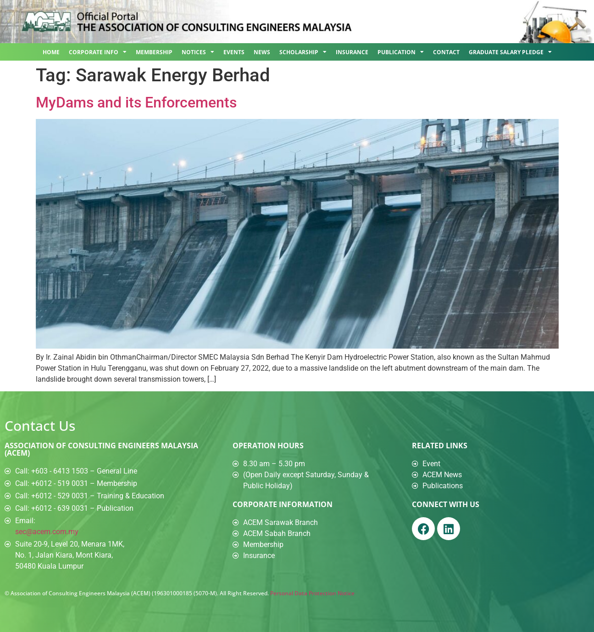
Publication (400, 52)
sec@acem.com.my (46, 531)
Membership (154, 52)
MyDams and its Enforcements (136, 102)
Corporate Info (98, 52)
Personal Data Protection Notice (312, 593)
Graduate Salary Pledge (510, 52)
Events (233, 52)
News (262, 52)
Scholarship (303, 52)
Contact (446, 52)
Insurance (352, 52)
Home (51, 52)
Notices (198, 52)
